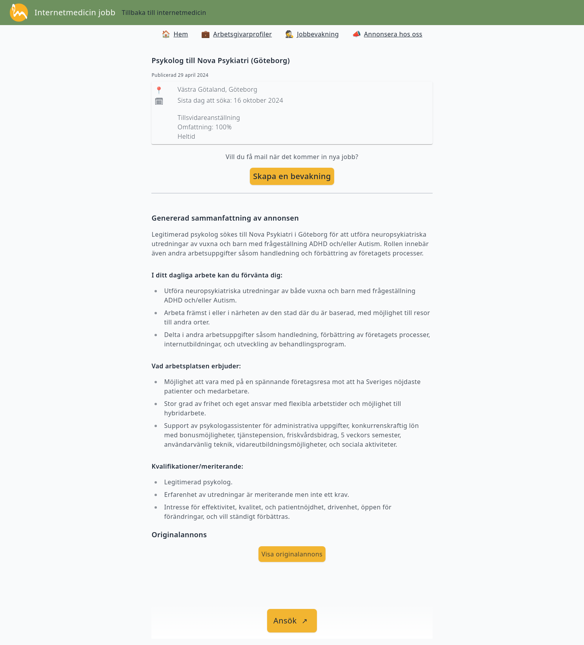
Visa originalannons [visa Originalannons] (292, 554)
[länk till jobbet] (292, 620)
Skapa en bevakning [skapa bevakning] (292, 176)
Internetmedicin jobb (75, 12)
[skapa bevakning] (292, 176)
